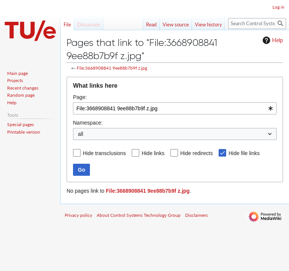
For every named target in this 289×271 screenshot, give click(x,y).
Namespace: (88, 123)
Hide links (152, 153)
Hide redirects (196, 153)
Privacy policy (78, 215)
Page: (80, 97)
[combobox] (175, 108)
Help (272, 40)
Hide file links (243, 153)
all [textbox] (80, 134)
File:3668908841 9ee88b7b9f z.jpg (112, 68)
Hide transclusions (104, 153)
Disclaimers (196, 215)
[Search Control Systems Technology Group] (257, 23)
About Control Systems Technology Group (139, 215)
